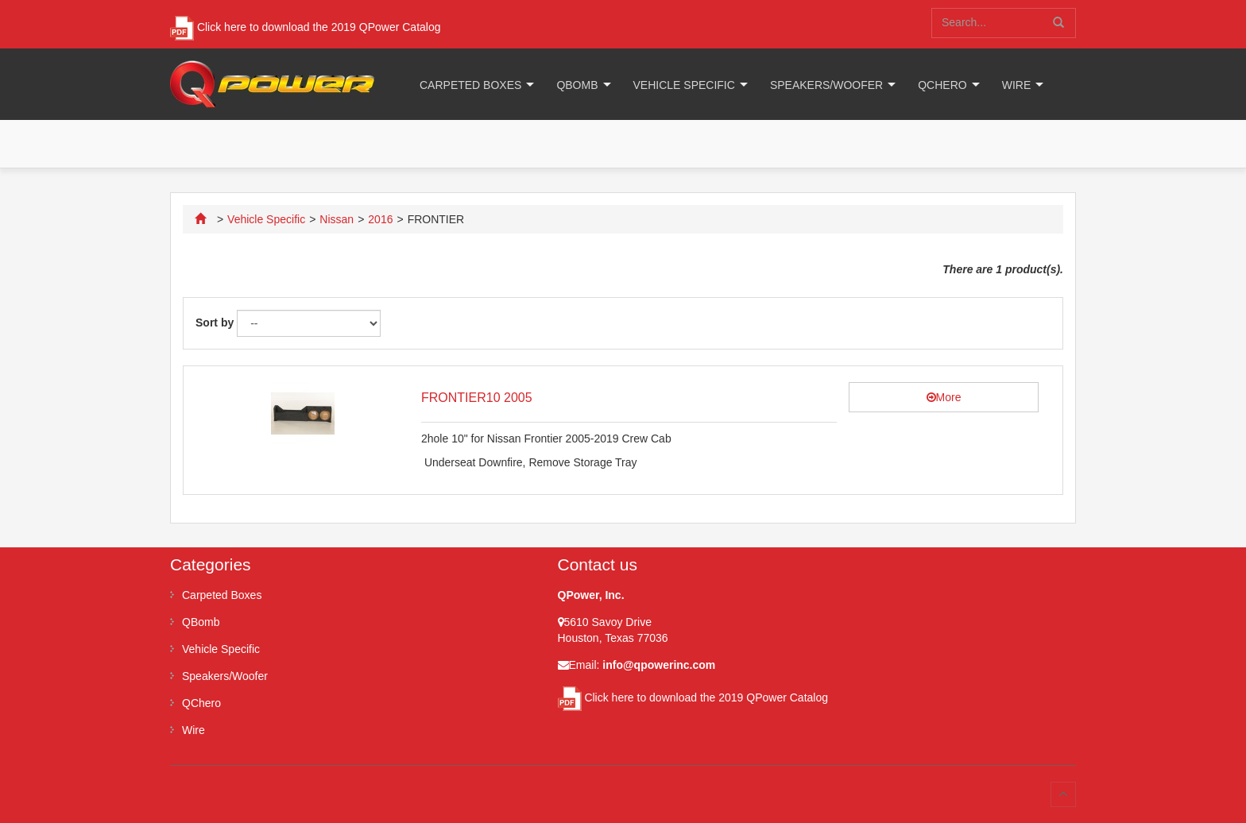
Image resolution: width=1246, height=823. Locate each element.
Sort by (214, 322)
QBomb (577, 85)
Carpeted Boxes (470, 85)
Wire (1016, 85)
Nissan (336, 219)
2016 (380, 219)
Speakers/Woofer (826, 85)
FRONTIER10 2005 (476, 397)
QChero (942, 85)
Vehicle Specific (684, 85)
